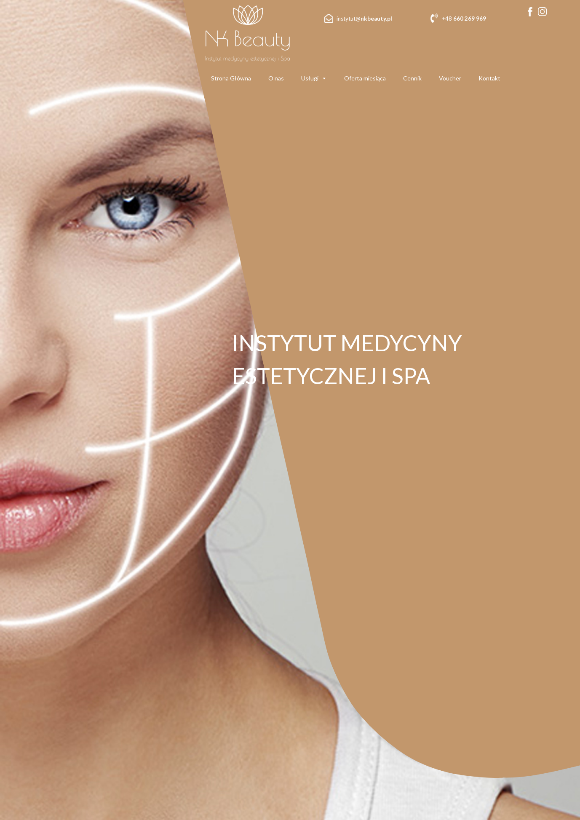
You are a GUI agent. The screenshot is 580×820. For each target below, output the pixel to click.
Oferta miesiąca (365, 78)
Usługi (314, 78)
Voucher (450, 78)
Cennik (412, 78)
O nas (276, 78)
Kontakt (489, 78)
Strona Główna (231, 78)
